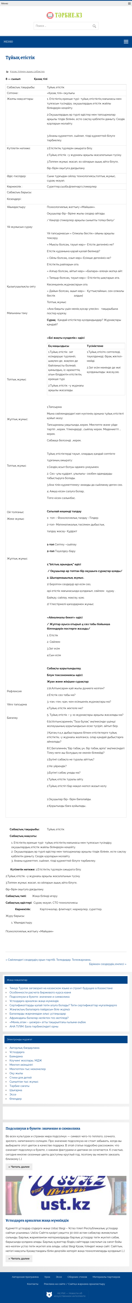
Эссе (13, 1094)
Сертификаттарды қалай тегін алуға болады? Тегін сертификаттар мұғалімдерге (63, 1005)
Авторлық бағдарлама (24, 1048)
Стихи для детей (21, 1077)
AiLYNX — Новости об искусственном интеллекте (70, 1295)
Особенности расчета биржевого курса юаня (40, 992)
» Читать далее (19, 1166)
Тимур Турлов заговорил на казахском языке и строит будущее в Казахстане (61, 988)
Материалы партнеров (106, 1277)
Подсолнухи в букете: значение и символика (40, 996)
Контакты (32, 1284)
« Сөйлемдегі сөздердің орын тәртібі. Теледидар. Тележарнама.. (48, 959)
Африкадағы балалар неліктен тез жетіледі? (39, 1018)
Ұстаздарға (17, 1052)
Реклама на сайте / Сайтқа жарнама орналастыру (74, 1284)
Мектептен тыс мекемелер (28, 1069)
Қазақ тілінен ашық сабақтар (27, 71)
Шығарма (16, 1090)
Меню (4, 3)
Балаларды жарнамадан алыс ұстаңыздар (38, 1013)
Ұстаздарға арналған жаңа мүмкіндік (34, 1001)
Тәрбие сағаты (19, 1086)
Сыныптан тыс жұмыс (24, 1081)
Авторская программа (25, 1277)
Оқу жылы (16, 1073)
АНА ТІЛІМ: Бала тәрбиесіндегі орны (34, 1026)
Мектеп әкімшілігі (21, 1064)
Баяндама (16, 1056)
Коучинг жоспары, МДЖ (26, 1060)
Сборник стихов (77, 1277)
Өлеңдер (16, 1098)
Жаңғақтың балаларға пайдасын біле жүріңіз (40, 1009)
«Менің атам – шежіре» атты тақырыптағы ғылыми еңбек (48, 1022)
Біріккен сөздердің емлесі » (107, 964)
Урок (47, 1277)
